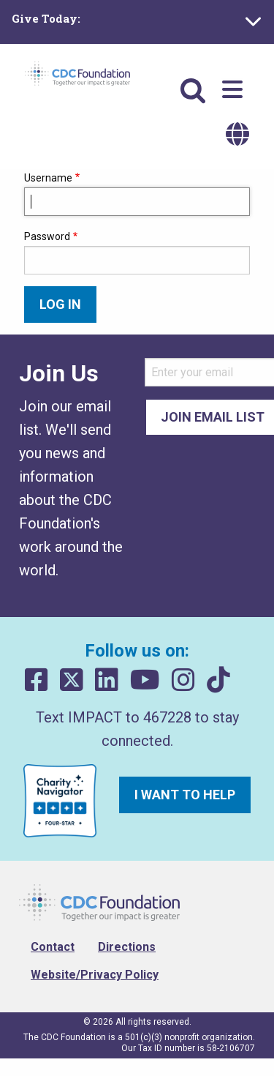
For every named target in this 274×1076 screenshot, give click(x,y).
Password (47, 236)
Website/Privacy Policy (95, 975)
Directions (127, 947)
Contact (53, 947)
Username (48, 178)
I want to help (184, 794)
